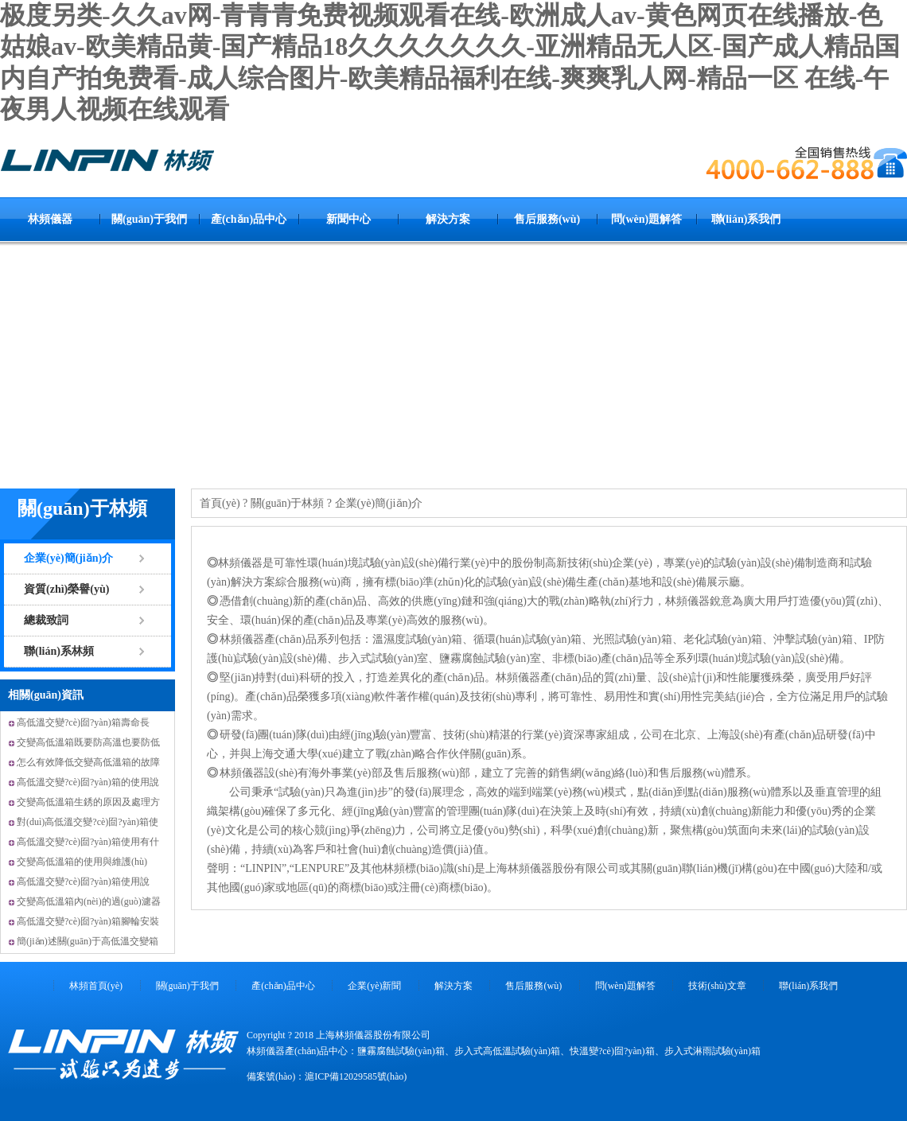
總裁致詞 (46, 620)
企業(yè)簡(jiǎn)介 (68, 558)
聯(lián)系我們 (746, 219)
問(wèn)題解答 (646, 219)
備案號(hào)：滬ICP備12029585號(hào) (327, 1076)
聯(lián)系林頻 (59, 651)
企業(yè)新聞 (374, 985)
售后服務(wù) (547, 219)
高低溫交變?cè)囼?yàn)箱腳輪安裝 (88, 921)
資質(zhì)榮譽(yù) (66, 589)
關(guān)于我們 (149, 219)
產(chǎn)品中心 (248, 219)
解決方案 (448, 219)
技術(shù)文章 (717, 985)
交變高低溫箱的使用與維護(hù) (82, 861)
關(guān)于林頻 (82, 508)
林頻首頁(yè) (96, 985)
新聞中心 (348, 219)
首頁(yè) (220, 503)
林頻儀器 (50, 219)
